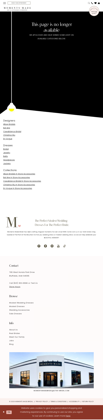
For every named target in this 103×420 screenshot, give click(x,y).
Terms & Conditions (59, 402)
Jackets (7, 164)
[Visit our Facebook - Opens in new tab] (45, 246)
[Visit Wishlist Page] (95, 3)
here (68, 416)
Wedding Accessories (19, 311)
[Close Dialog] (4, 412)
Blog (11, 345)
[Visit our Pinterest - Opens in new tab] (39, 246)
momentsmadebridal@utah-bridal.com (51, 391)
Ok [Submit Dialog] (10, 413)
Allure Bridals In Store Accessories (19, 174)
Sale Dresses (15, 314)
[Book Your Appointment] (21, 3)
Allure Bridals (9, 125)
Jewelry (6, 153)
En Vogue (7, 139)
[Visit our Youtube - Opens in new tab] (58, 246)
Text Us (34, 284)
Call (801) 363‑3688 (18, 284)
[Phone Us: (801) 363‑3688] (92, 3)
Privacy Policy (42, 402)
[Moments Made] (17, 9)
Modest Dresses (17, 307)
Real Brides (14, 334)
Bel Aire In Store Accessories (16, 178)
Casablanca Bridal (12, 132)
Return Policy (88, 402)
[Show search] (89, 3)
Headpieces (9, 161)
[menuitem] (5, 3)
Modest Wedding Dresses (21, 303)
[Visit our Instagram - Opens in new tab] (52, 246)
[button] (5, 3)
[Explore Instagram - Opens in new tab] (51, 371)
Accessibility (74, 402)
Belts (5, 157)
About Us (13, 330)
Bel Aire (6, 128)
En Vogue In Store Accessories (17, 189)
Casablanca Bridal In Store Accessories (22, 182)
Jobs (11, 341)
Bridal (6, 150)
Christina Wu (9, 136)
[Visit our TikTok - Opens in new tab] (64, 246)
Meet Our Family (17, 337)
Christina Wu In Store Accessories (19, 185)
